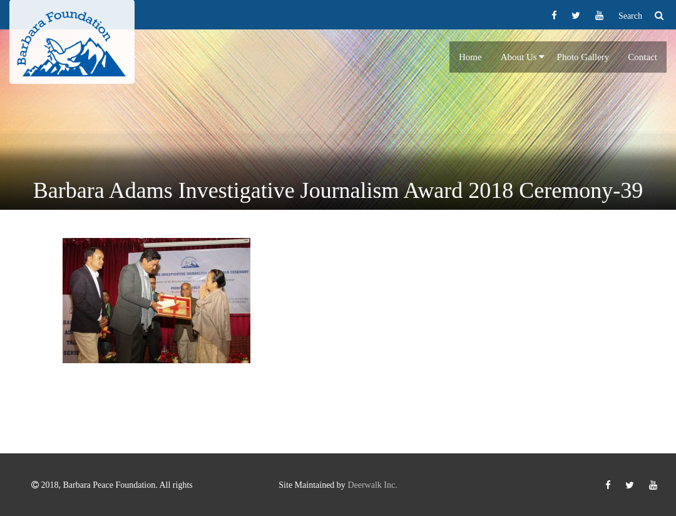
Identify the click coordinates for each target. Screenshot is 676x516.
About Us (519, 57)
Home (470, 57)
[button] (542, 57)
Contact (642, 57)
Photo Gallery (583, 57)
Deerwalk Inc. (372, 485)
